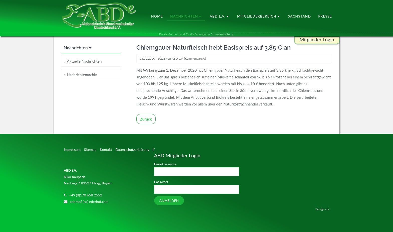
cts (327, 209)
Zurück (146, 119)
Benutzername (165, 164)
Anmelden (169, 200)
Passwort (161, 182)
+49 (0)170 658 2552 (85, 195)
